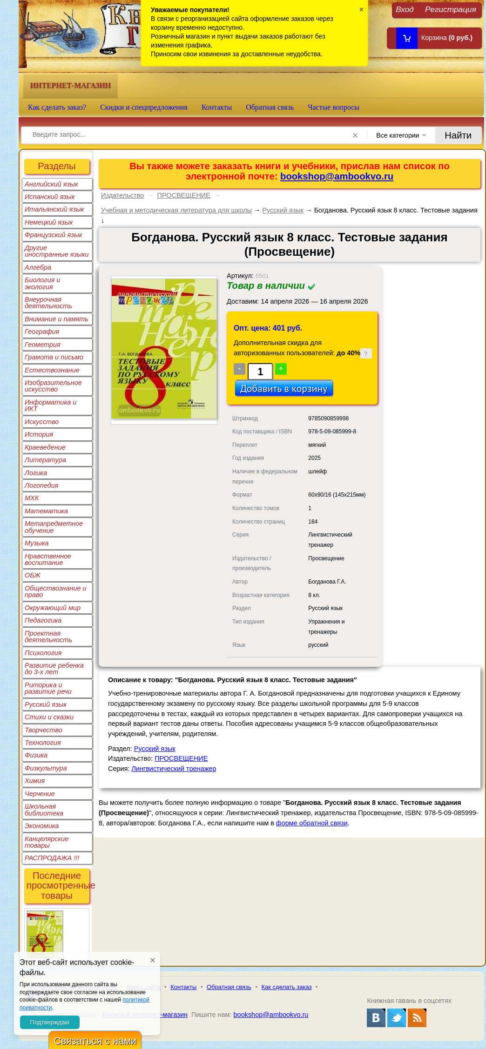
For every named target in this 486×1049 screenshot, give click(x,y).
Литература (45, 460)
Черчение (40, 793)
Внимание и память (56, 319)
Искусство (42, 421)
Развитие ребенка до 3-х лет (54, 669)
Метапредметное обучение (54, 527)
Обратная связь (270, 107)
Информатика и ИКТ (50, 405)
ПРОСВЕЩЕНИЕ (183, 195)
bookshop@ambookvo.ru (336, 176)
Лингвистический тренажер (173, 768)
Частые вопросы (333, 107)
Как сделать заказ (287, 986)
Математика (46, 511)
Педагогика (43, 620)
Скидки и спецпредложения (144, 107)
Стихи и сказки (49, 717)
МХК (32, 498)
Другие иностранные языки (57, 251)
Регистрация (450, 9)
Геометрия (43, 344)
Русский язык (46, 704)
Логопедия (42, 485)
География (42, 331)
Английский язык (51, 184)
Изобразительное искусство (53, 386)
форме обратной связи (312, 823)
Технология (43, 742)
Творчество (43, 730)
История (39, 434)
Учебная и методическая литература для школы (176, 210)
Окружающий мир (53, 607)
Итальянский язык (54, 209)
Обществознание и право (56, 591)
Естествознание (52, 370)
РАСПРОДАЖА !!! (52, 858)
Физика (36, 755)
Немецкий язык (49, 222)
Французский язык (53, 235)
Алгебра (38, 267)
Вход (405, 9)
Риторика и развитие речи (48, 688)
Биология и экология (42, 283)
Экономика (42, 826)
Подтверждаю (49, 1022)
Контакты (217, 107)
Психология (43, 653)
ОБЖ (32, 575)
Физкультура (46, 768)
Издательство (122, 195)
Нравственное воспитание (48, 559)
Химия (35, 780)
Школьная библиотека (44, 810)
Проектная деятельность (48, 637)
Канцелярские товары (46, 842)
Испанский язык (50, 196)
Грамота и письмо (54, 357)
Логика (36, 473)
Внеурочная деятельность (48, 303)
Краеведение (45, 447)
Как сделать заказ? (57, 107)
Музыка (37, 543)
